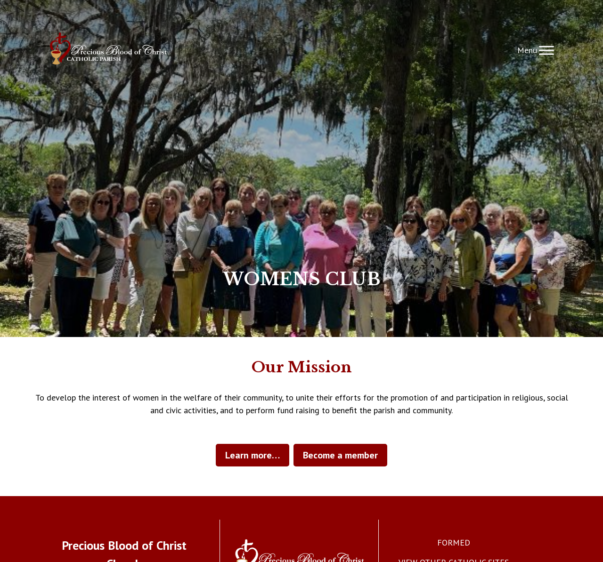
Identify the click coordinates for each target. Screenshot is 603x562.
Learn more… (252, 455)
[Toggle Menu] (546, 50)
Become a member (340, 455)
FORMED (453, 542)
